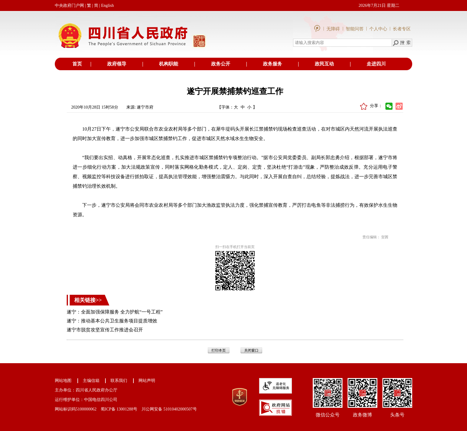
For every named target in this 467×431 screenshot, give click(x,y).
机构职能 (168, 63)
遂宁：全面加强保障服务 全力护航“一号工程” (115, 311)
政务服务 (272, 63)
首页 (77, 63)
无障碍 (333, 28)
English (107, 5)
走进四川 (376, 63)
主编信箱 (91, 380)
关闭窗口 (251, 350)
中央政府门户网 (69, 5)
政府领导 (116, 63)
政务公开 (220, 63)
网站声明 (146, 380)
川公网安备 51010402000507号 (169, 409)
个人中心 (378, 28)
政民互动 (324, 63)
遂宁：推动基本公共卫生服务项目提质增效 (112, 320)
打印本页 (218, 350)
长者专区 (402, 28)
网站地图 (63, 380)
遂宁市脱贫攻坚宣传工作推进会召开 (105, 329)
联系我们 (118, 380)
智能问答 (355, 28)
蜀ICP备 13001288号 (119, 409)
